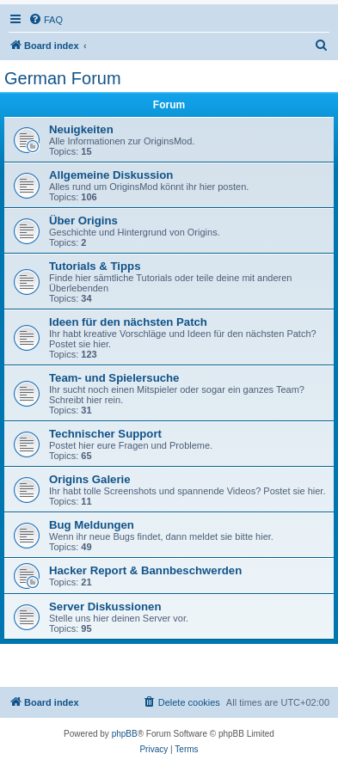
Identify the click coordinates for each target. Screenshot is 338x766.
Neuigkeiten (81, 129)
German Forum (62, 78)
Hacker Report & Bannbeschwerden (145, 570)
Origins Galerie (90, 479)
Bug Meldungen (91, 524)
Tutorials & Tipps (94, 266)
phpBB (125, 733)
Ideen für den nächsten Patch (128, 322)
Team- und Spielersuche (114, 377)
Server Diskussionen (105, 606)
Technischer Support (105, 433)
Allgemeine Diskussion (111, 175)
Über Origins (83, 220)
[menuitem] (45, 19)
